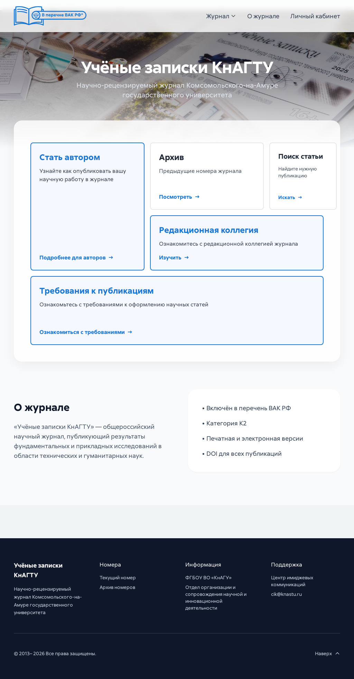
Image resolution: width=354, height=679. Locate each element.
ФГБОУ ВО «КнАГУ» (208, 577)
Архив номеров (117, 587)
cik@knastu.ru (286, 594)
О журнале (263, 16)
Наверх (327, 653)
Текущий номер (118, 577)
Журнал (221, 16)
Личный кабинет (315, 16)
